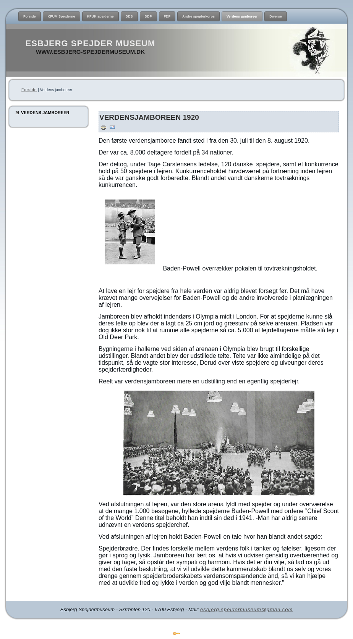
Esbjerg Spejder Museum (90, 43)
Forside (29, 90)
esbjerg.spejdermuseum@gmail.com (246, 609)
